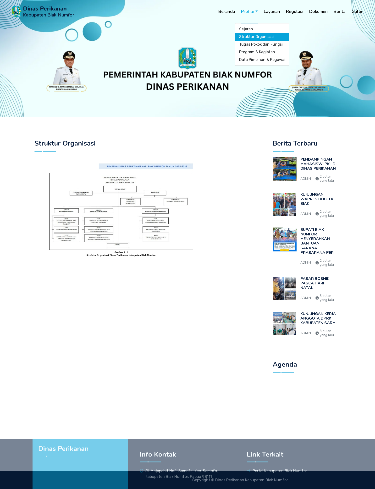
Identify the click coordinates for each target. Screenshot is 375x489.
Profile (247, 11)
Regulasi (294, 11)
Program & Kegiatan (257, 52)
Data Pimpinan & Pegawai (262, 59)
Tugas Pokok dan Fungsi (261, 44)
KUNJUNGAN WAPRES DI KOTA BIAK (318, 207)
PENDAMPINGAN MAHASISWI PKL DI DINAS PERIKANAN (318, 172)
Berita (340, 11)
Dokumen (318, 11)
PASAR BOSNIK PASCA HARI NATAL (318, 291)
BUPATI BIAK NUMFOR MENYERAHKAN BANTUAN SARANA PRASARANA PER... (318, 249)
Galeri (358, 11)
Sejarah (246, 29)
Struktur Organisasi (256, 36)
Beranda (226, 11)
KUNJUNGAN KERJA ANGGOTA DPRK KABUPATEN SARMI (318, 326)
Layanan (272, 11)
